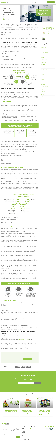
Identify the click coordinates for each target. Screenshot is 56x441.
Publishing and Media (44, 86)
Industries (21, 2)
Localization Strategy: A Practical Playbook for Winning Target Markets (49, 32)
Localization (43, 74)
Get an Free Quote (27, 359)
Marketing (42, 79)
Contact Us (3, 350)
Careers (23, 435)
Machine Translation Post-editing (46, 76)
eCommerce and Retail (44, 55)
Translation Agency (44, 94)
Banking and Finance (44, 47)
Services (16, 2)
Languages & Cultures (44, 69)
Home (13, 2)
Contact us (39, 2)
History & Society (43, 62)
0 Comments (50, 29)
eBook (42, 54)
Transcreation (43, 91)
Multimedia (43, 82)
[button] (17, 367)
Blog (35, 2)
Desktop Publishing (44, 50)
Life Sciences (43, 72)
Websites (42, 96)
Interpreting (43, 64)
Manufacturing (43, 77)
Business (42, 49)
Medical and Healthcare (44, 81)
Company (31, 2)
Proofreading (43, 84)
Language (42, 67)
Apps (42, 45)
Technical (42, 89)
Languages (26, 2)
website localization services (23, 339)
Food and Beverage (44, 59)
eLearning (42, 57)
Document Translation (44, 52)
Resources (23, 432)
